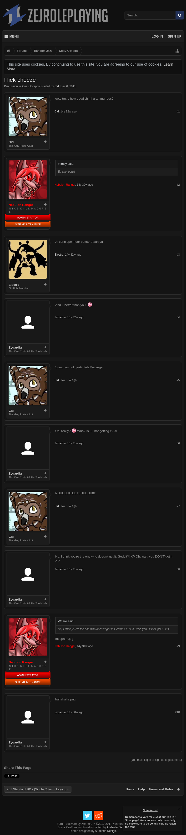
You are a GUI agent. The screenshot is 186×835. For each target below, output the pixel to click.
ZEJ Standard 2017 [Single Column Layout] (36, 789)
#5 (178, 380)
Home (130, 789)
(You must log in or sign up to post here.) (156, 760)
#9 (178, 646)
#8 (178, 569)
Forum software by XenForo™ (93, 823)
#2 (178, 184)
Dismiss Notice (179, 809)
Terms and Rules (161, 789)
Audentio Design (117, 827)
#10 (177, 712)
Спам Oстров (31, 86)
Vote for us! (150, 810)
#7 (178, 506)
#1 (178, 111)
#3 (178, 254)
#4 (178, 317)
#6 (178, 443)
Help (141, 789)
